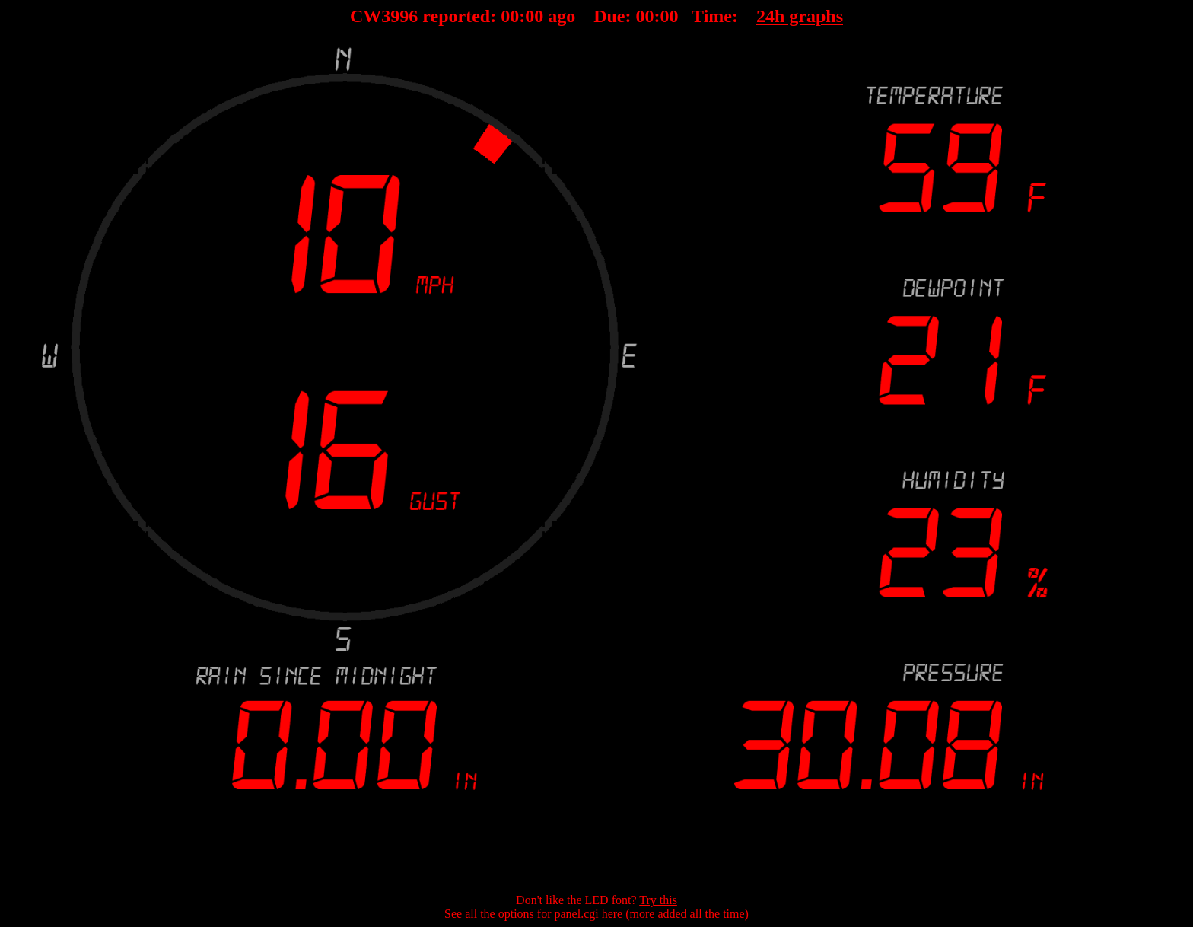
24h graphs (799, 16)
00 (510, 16)
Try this (658, 900)
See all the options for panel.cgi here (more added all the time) (596, 913)
